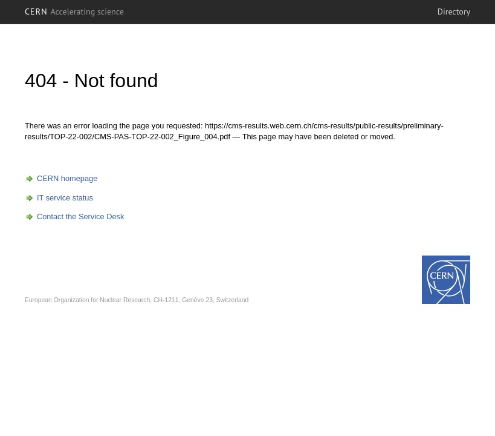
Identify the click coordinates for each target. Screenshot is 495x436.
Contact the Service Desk (80, 216)
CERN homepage (67, 178)
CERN (74, 11)
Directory (454, 11)
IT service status (65, 197)
